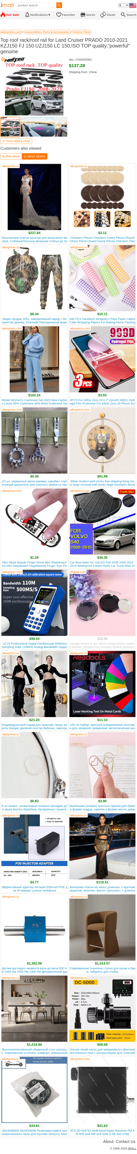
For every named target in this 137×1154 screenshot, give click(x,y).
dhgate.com (78, 572)
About (108, 1141)
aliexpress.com (12, 328)
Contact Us (125, 1141)
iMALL (132, 1148)
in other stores (34, 156)
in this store (11, 156)
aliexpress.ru (10, 166)
